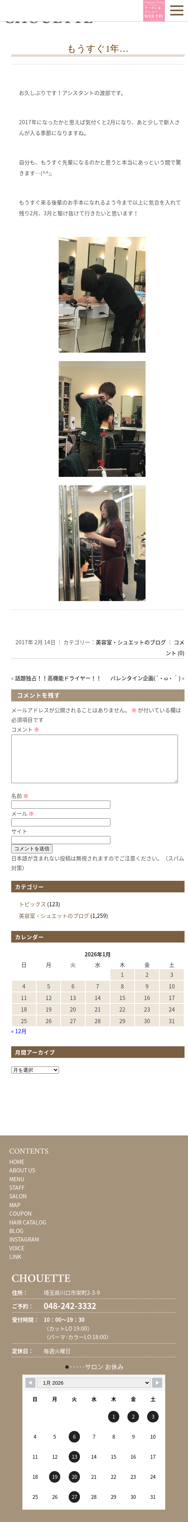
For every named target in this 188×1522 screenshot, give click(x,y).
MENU (16, 1188)
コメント (25, 729)
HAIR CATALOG (27, 1231)
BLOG (16, 1240)
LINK (15, 1266)
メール (22, 822)
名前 (20, 805)
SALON (18, 1205)
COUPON (20, 1222)
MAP (14, 1214)
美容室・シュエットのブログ (131, 642)
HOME (16, 1171)
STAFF (17, 1197)
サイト (19, 840)
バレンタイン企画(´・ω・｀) (145, 678)
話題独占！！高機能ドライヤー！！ (58, 678)
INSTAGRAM (24, 1248)
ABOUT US (22, 1179)
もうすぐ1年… (98, 49)
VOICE (16, 1257)
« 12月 (19, 1040)
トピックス (32, 913)
